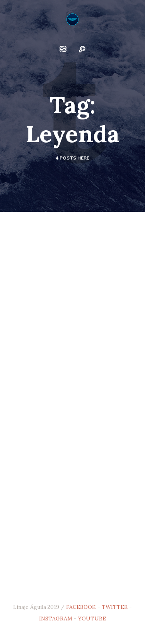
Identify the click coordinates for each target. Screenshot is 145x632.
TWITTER (115, 606)
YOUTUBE (92, 618)
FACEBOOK (81, 606)
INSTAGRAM (55, 618)
